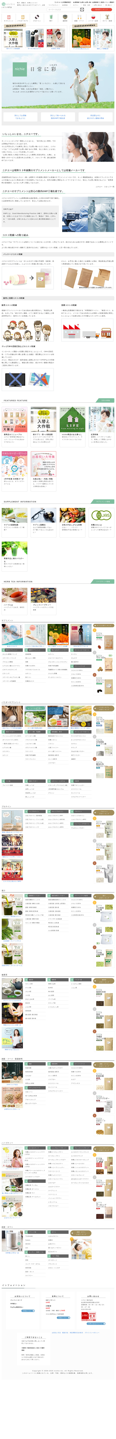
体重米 (50, 1240)
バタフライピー (53, 1206)
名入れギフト (52, 1251)
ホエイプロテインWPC (56, 823)
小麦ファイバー (53, 747)
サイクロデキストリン (78, 736)
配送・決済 (86, 5)
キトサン (74, 654)
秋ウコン (28, 677)
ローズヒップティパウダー (57, 1160)
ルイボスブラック (77, 1156)
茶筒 (26, 1260)
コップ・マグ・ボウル (32, 1264)
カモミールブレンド (77, 1175)
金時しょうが (29, 789)
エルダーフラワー (54, 1186)
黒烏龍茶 (28, 1011)
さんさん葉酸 (52, 673)
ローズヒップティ (54, 1156)
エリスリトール (76, 789)
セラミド (5, 755)
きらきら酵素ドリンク (10, 654)
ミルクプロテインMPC (78, 819)
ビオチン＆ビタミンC (10, 669)
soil (26, 1248)
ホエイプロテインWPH (56, 827)
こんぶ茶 (74, 987)
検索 (82, 9)
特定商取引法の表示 (76, 1332)
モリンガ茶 (29, 984)
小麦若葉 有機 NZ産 (32, 919)
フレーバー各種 (8, 785)
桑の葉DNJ (75, 662)
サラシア (74, 747)
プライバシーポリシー (92, 1332)
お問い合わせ (98, 5)
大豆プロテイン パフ (32, 827)
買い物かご (108, 5)
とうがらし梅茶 (76, 984)
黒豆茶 (27, 1003)
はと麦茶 (51, 995)
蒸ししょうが (29, 797)
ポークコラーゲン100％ (10, 740)
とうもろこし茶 (53, 1007)
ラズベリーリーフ (54, 1171)
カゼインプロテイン (77, 815)
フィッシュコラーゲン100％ (12, 736)
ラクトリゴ (29, 751)
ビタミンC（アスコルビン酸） (58, 785)
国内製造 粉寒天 (53, 755)
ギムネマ (74, 658)
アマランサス (75, 1083)
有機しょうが (29, 785)
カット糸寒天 (52, 759)
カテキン (74, 743)
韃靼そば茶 (52, 984)
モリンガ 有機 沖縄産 (32, 923)
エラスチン (6, 751)
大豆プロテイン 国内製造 (33, 815)
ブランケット (52, 1264)
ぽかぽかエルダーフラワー (80, 1179)
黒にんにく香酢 (30, 658)
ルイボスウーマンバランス (80, 1152)
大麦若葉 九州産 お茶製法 (56, 903)
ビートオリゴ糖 (30, 736)
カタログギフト (53, 1236)
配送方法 (65, 1332)
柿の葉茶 (51, 991)
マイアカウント (54, 5)
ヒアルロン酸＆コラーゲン (11, 666)
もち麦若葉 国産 (53, 930)
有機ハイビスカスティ (55, 1163)
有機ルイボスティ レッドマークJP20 (35, 1165)
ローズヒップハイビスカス (80, 1183)
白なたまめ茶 (29, 999)
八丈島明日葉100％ (77, 686)
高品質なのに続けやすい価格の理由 (95, 117)
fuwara (27, 1240)
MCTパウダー (75, 755)
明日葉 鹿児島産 (53, 926)
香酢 (26, 662)
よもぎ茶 (28, 1007)
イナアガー (52, 763)
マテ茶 (27, 995)
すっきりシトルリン (55, 677)
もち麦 (27, 1079)
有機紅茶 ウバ (30, 1193)
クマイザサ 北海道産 (55, 919)
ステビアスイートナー (78, 797)
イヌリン (51, 743)
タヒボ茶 (28, 991)
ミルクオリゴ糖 (30, 743)
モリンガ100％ (76, 682)
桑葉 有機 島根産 (31, 907)
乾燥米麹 (28, 1068)
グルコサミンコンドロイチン (57, 662)
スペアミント (52, 1190)
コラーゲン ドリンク (9, 658)
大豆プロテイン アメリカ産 (34, 819)
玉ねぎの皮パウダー (77, 751)
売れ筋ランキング (101, 9)
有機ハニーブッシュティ (56, 1167)
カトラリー (29, 1275)
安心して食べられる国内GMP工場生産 (58, 117)
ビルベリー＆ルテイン (55, 658)
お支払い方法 (56, 1332)
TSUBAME (29, 1236)
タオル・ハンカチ (54, 1268)
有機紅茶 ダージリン (32, 1189)
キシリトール (75, 793)
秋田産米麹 (29, 1072)
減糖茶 (73, 759)
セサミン (28, 673)
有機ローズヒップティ (55, 1152)
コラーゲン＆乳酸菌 (9, 681)
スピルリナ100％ (77, 670)
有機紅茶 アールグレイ (33, 1197)
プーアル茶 (52, 999)
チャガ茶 (28, 987)
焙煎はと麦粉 (29, 1083)
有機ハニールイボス (77, 1163)
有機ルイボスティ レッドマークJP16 (35, 1153)
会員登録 (65, 5)
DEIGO (27, 1244)
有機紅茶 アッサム (31, 1185)
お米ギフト (52, 1244)
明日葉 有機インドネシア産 (34, 915)
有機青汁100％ (76, 678)
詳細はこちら (27, 1310)
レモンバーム (52, 1202)
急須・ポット (29, 1271)
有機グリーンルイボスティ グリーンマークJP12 (35, 1172)
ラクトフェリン (30, 759)
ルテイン (51, 654)
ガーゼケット (52, 1260)
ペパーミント (52, 1194)
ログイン (75, 5)
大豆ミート (29, 1092)
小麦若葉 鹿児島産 (54, 915)
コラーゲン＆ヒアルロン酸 (11, 677)
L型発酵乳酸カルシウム (56, 789)
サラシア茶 (52, 1003)
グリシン (51, 793)
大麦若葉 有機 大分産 (32, 903)
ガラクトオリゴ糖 (31, 747)
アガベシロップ (30, 1099)
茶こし (27, 1256)
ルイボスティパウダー (32, 1176)
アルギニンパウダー (77, 828)
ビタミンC (6, 673)
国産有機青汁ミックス (32, 899)
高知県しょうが (30, 793)
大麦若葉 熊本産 (53, 907)
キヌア (73, 1079)
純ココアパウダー (31, 1103)
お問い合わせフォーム (95, 1323)
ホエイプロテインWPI (55, 815)
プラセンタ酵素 (8, 662)
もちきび (28, 1075)
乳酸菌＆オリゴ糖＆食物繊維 (57, 669)
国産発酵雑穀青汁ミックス (57, 899)
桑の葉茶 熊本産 (30, 1018)
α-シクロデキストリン (78, 740)
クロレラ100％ (76, 674)
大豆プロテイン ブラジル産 (34, 823)
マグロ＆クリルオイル (32, 669)
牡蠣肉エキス (29, 681)
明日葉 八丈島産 (53, 923)
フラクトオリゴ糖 (31, 740)
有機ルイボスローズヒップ (80, 1160)
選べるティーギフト (55, 1248)
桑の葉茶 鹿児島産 (31, 1014)
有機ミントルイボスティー (80, 1167)
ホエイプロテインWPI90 (56, 819)
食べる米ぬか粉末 (31, 1096)
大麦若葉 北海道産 (54, 911)
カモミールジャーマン (55, 1179)
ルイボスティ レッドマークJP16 (34, 1159)
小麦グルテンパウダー (55, 1068)
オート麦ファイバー (55, 751)
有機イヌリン (52, 740)
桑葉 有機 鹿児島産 (31, 911)
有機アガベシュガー (77, 785)
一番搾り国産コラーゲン (11, 743)
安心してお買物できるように (20, 117)
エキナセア (52, 1183)
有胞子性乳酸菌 (53, 666)
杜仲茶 (50, 987)
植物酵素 (28, 654)
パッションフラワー (55, 1198)
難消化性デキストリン (55, 736)
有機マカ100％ (30, 666)
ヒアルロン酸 (7, 747)
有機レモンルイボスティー (80, 1171)
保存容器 (28, 1268)
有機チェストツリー (55, 1175)
